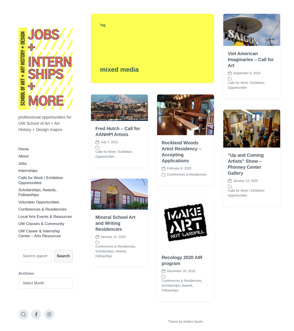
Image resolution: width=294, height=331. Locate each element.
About (23, 156)
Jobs (22, 163)
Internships (27, 170)
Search (63, 256)
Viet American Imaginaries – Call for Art (251, 59)
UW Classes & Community (41, 224)
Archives (26, 273)
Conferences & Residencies (42, 209)
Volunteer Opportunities (38, 202)
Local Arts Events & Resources (45, 216)
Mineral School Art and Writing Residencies (116, 229)
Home (23, 149)
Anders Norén (193, 321)
